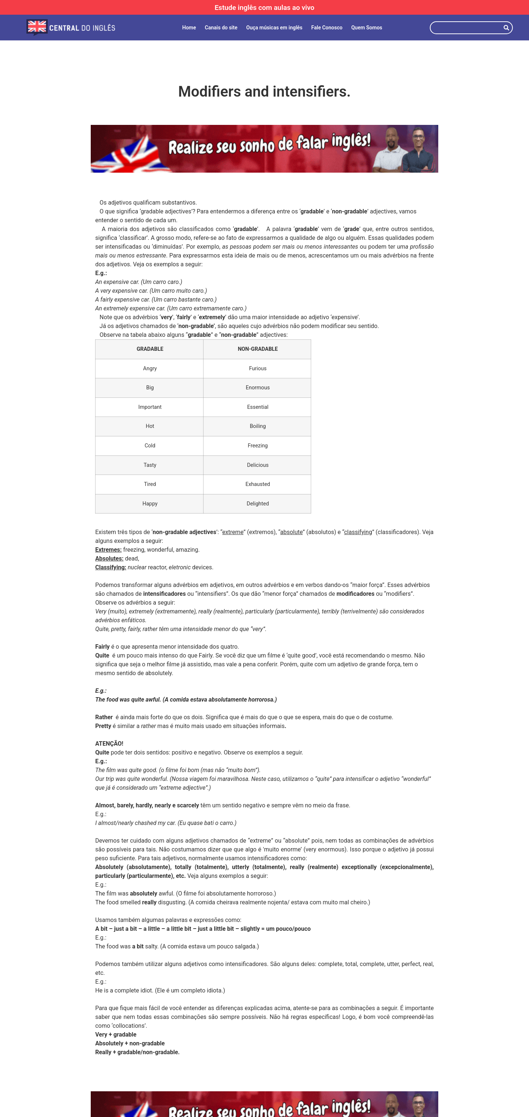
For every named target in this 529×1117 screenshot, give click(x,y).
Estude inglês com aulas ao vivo (264, 7)
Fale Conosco (326, 27)
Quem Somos (366, 27)
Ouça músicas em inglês (274, 27)
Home (189, 27)
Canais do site (221, 27)
